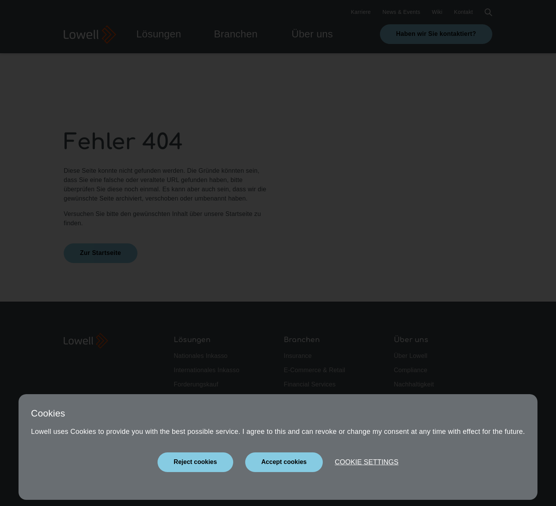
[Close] (195, 462)
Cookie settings (366, 462)
